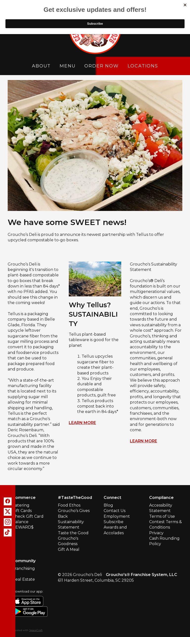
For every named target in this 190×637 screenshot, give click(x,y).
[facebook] (8, 501)
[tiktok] (8, 532)
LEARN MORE (82, 422)
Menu (67, 66)
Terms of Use (162, 516)
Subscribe (113, 521)
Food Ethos (69, 505)
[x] (8, 512)
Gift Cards (22, 510)
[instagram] (8, 522)
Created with (27, 630)
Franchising (23, 568)
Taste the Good (73, 533)
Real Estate (23, 579)
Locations (143, 66)
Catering (20, 505)
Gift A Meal (68, 549)
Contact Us (114, 510)
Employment (117, 516)
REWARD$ (23, 527)
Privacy (156, 533)
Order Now (101, 66)
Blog (108, 505)
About (41, 66)
